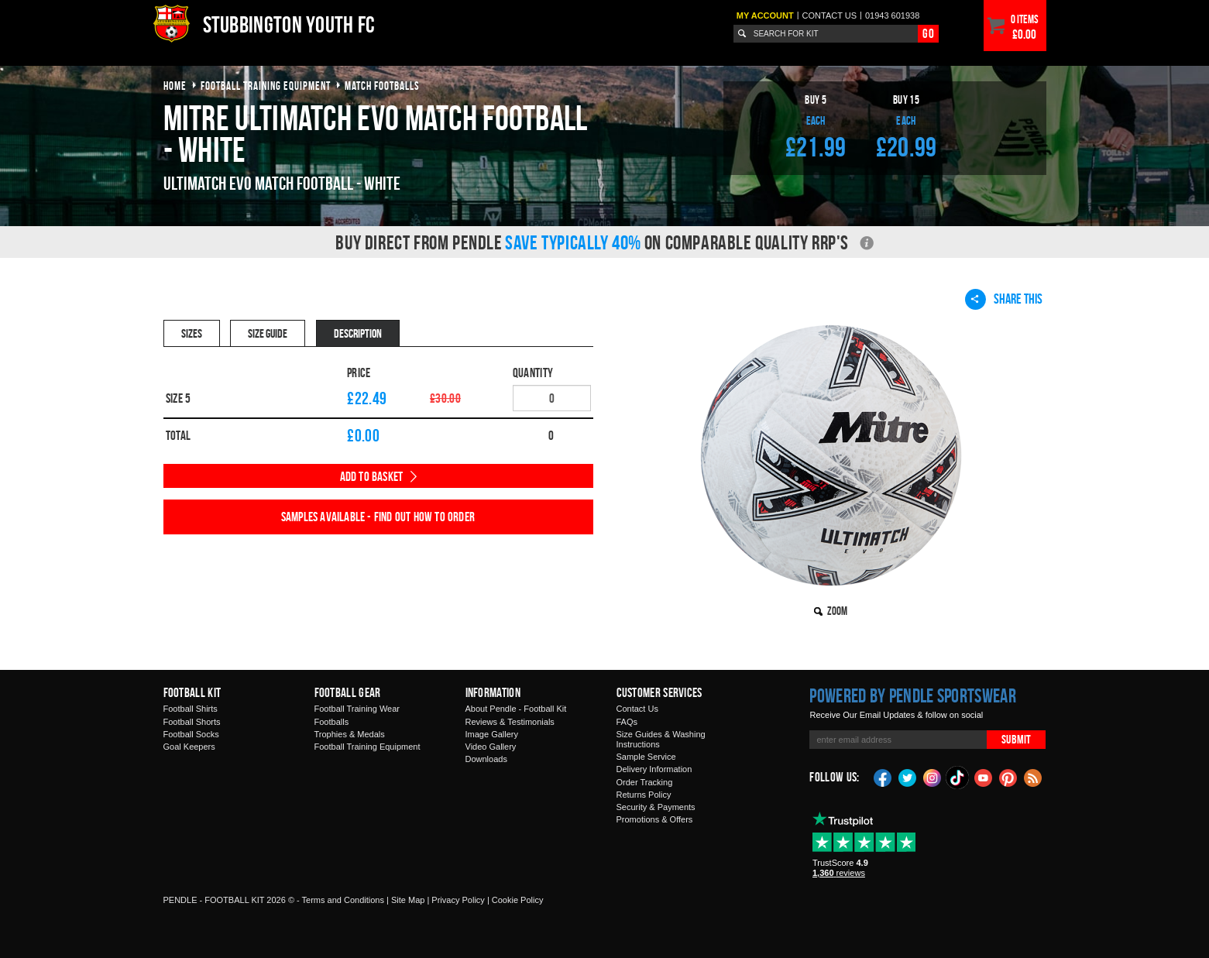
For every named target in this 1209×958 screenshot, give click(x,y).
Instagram (932, 776)
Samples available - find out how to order (378, 517)
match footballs (382, 85)
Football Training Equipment (367, 746)
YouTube (983, 776)
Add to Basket (372, 476)
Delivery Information (654, 769)
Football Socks (191, 734)
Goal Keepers (189, 746)
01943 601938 (892, 15)
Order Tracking (645, 782)
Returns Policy (644, 794)
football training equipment (266, 85)
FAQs (627, 721)
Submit (1016, 739)
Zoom (837, 610)
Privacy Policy (457, 900)
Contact (829, 15)
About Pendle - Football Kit (516, 708)
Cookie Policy (518, 900)
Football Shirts (190, 708)
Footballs (331, 721)
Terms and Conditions (343, 900)
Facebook (883, 776)
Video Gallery (491, 746)
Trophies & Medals (349, 734)
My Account (765, 15)
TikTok (958, 777)
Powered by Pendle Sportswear (912, 695)
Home (175, 85)
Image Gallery (491, 734)
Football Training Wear (357, 708)
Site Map (407, 900)
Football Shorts (192, 721)
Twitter (907, 776)
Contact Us (637, 708)
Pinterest (1008, 776)
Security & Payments (656, 807)
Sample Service (646, 756)
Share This (1003, 298)
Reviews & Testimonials (510, 721)
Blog (1033, 776)
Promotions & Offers (655, 819)
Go (927, 33)
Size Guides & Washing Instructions (661, 739)
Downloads (486, 759)
